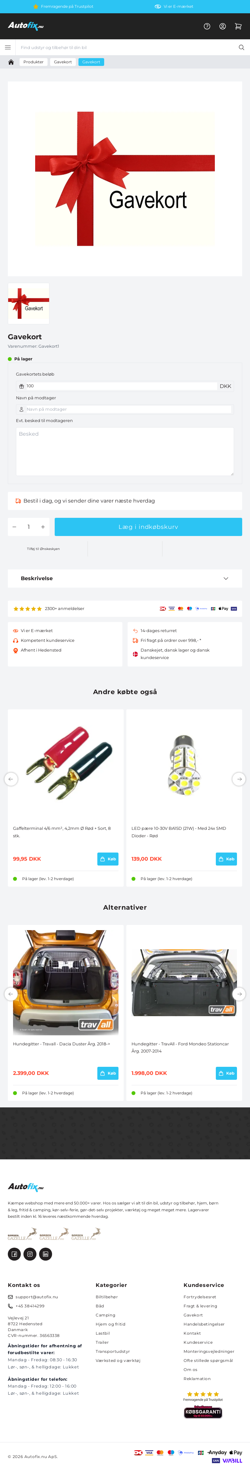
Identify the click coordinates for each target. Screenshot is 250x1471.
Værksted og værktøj (118, 1360)
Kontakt (192, 1333)
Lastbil (103, 1333)
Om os (191, 1369)
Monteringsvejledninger (209, 1351)
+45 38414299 (30, 1305)
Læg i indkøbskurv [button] (148, 526)
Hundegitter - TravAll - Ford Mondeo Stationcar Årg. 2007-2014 (180, 1047)
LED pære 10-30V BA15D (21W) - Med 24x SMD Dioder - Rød (179, 832)
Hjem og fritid (110, 1324)
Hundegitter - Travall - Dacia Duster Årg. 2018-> (61, 1043)
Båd (100, 1305)
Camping (105, 1315)
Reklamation (197, 1378)
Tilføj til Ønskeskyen (43, 549)
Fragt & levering (200, 1305)
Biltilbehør (107, 1296)
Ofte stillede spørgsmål (208, 1360)
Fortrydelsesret (200, 1296)
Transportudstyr (113, 1351)
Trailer (102, 1342)
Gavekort (193, 1315)
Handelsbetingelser (204, 1324)
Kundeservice (198, 1342)
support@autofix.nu (37, 1296)
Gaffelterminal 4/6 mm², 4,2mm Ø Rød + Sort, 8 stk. (62, 832)
